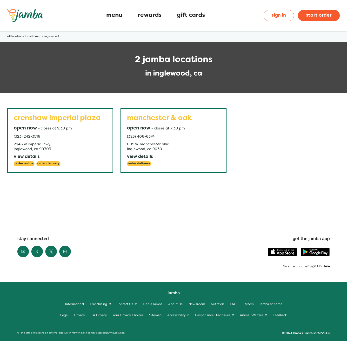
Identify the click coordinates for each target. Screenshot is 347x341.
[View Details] (28, 157)
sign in (279, 15)
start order (319, 15)
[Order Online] (24, 163)
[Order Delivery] (48, 163)
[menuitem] (74, 304)
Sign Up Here (319, 266)
